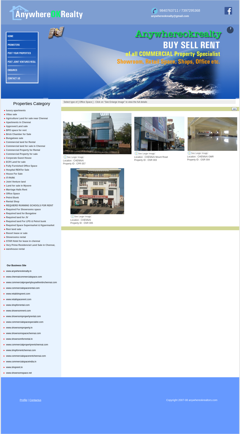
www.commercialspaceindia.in (21, 361)
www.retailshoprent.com (18, 293)
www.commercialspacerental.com (23, 288)
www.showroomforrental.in (19, 339)
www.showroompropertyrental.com (23, 316)
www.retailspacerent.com (18, 299)
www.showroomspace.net (19, 373)
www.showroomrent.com (18, 310)
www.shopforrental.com (18, 305)
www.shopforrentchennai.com (21, 350)
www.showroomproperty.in (19, 327)
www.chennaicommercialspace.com (24, 276)
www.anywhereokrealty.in (19, 271)
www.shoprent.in (14, 367)
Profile (23, 400)
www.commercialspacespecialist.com (24, 322)
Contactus (35, 400)
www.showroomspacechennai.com (23, 333)
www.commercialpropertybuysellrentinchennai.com (31, 282)
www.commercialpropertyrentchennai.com (27, 344)
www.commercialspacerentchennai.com (26, 356)
